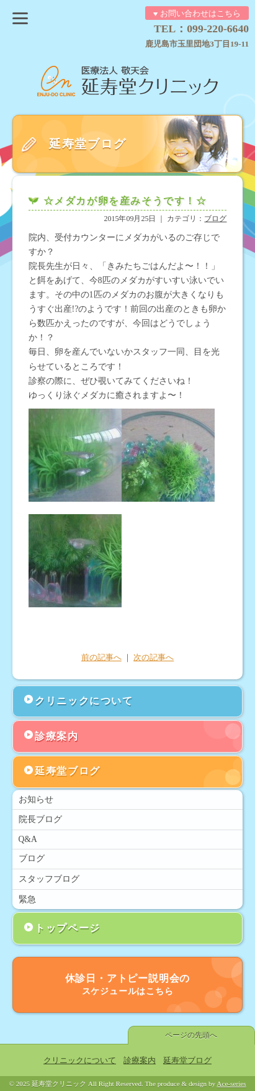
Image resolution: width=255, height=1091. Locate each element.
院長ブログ (40, 819)
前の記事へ (101, 657)
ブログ (215, 218)
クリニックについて (84, 700)
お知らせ (36, 799)
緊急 (27, 899)
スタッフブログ (49, 879)
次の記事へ (153, 657)
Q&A (28, 839)
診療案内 (56, 736)
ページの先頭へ (191, 1035)
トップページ (68, 928)
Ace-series (231, 1083)
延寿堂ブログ (68, 771)
